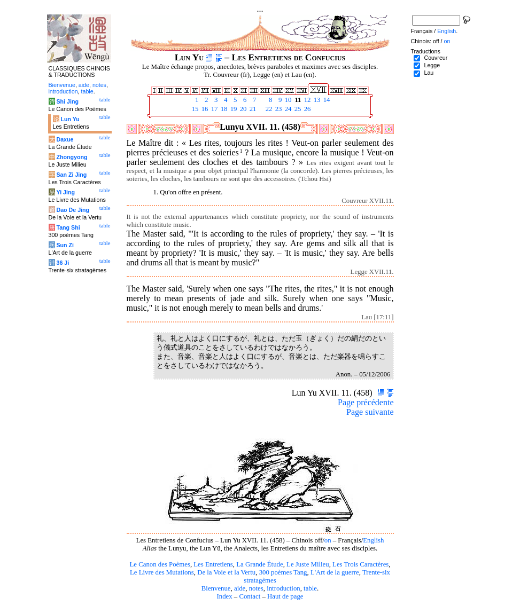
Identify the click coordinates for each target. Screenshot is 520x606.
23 (278, 109)
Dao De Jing (72, 210)
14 (326, 100)
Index (224, 596)
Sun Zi (65, 245)
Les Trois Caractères (360, 564)
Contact (249, 596)
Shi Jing (67, 101)
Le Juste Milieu (307, 564)
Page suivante (369, 411)
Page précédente (365, 402)
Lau (428, 72)
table (310, 588)
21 (252, 109)
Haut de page (285, 596)
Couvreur (435, 57)
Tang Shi (68, 227)
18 (223, 109)
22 (268, 109)
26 (306, 109)
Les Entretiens (213, 564)
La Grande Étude (259, 564)
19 (233, 109)
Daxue (64, 139)
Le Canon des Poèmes (160, 564)
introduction (283, 588)
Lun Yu (69, 119)
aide (239, 588)
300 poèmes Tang (283, 572)
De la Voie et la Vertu (226, 572)
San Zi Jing (71, 174)
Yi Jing (65, 192)
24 (287, 109)
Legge (432, 65)
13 (316, 100)
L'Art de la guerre (335, 572)
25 (297, 109)
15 (194, 109)
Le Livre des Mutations (162, 572)
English (373, 540)
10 (287, 100)
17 (213, 109)
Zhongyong (71, 157)
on (327, 540)
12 (306, 100)
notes (256, 588)
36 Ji (62, 262)
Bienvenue (216, 588)
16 (204, 109)
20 (242, 109)
